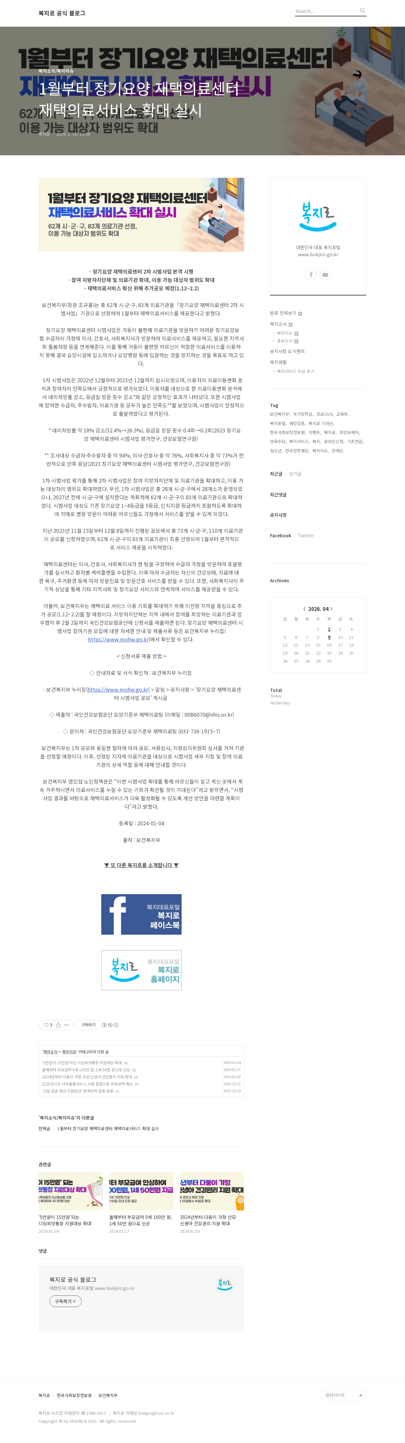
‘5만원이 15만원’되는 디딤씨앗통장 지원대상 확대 (82, 1062)
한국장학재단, (297, 451)
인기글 (295, 473)
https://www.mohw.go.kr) (119, 689)
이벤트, (315, 432)
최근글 (276, 473)
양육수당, (278, 441)
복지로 (44, 1395)
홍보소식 (287, 341)
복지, (316, 441)
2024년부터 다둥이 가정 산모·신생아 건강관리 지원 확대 (87, 1076)
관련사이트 (335, 1395)
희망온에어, (349, 432)
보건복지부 (108, 1395)
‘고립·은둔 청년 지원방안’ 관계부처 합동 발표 (77, 1091)
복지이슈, (320, 451)
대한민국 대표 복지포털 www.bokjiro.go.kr (92, 1288)
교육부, (342, 414)
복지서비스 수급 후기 (295, 371)
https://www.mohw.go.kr (118, 639)
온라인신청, (334, 441)
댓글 (43, 1251)
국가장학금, (303, 414)
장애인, (338, 451)
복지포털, (278, 423)
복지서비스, (299, 441)
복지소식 (50, 1051)
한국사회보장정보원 (74, 1395)
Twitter (306, 535)
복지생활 (278, 362)
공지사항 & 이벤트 (287, 351)
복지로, (330, 432)
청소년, (276, 451)
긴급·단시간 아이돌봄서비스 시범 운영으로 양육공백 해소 (87, 1083)
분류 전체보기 (286, 313)
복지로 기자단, (321, 423)
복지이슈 (69, 1051)
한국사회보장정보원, (288, 432)
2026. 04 (318, 608)
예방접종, (297, 423)
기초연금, (355, 441)
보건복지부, (280, 414)
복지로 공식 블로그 (62, 13)
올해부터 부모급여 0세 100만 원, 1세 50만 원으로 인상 (86, 1069)
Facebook (280, 535)
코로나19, (325, 414)
